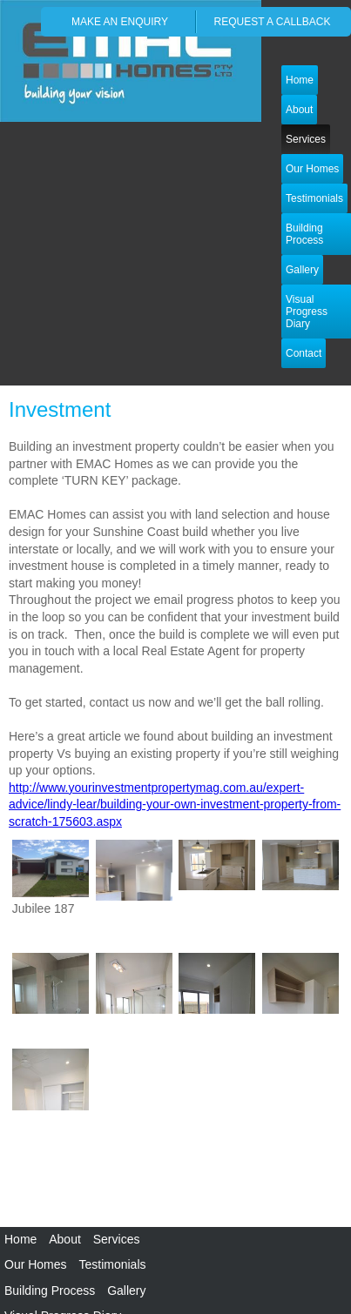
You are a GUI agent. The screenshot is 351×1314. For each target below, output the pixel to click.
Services (306, 139)
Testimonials (111, 1264)
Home (300, 80)
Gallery (126, 1290)
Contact (303, 353)
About (65, 1239)
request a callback (272, 22)
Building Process (49, 1290)
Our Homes (312, 169)
